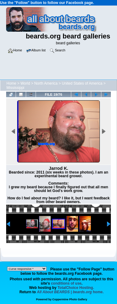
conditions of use (66, 283)
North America (46, 83)
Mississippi (15, 88)
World (25, 83)
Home (11, 83)
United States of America (82, 83)
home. (70, 292)
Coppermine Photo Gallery (69, 299)
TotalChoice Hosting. (75, 288)
